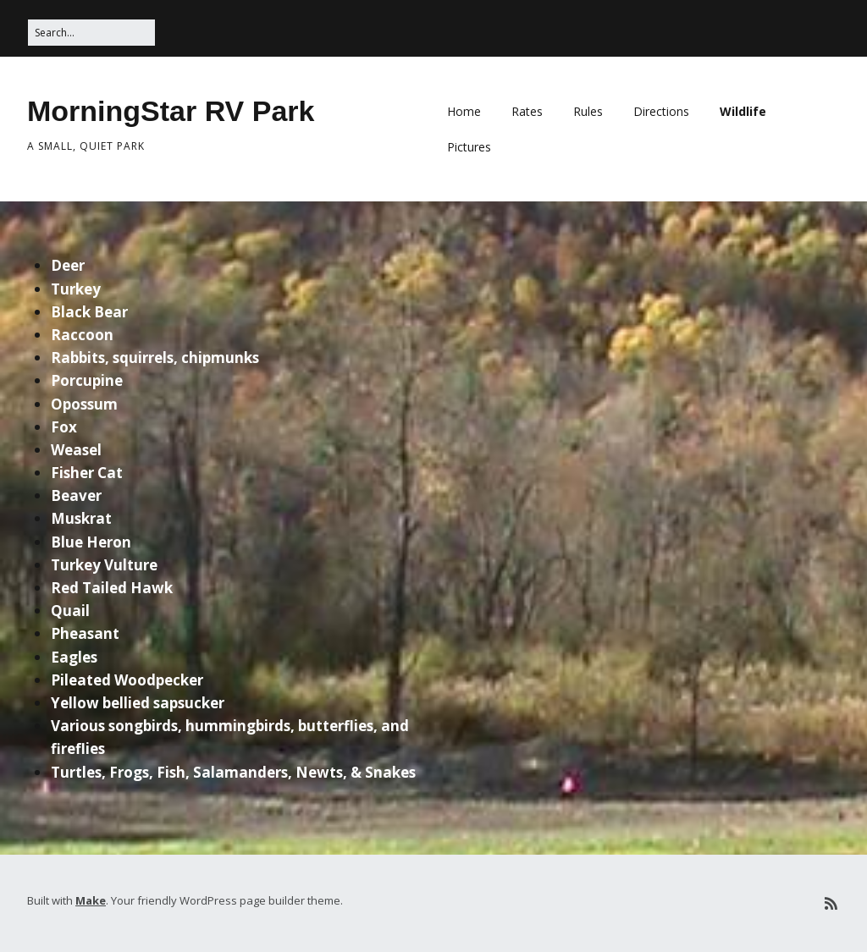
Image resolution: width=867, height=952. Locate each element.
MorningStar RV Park (170, 111)
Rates (527, 111)
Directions (661, 111)
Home (464, 111)
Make (90, 900)
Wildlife (743, 111)
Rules (588, 111)
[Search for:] (91, 33)
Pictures (469, 147)
